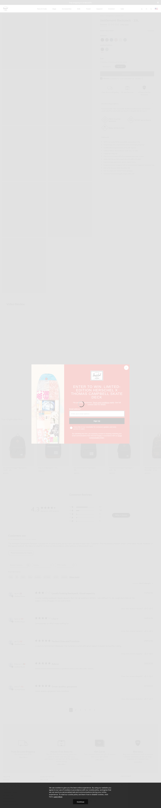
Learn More (58, 796)
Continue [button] (80, 802)
